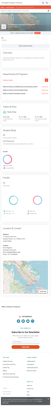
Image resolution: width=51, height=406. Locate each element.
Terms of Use (6, 394)
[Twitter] (18, 321)
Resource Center (31, 370)
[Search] (43, 2)
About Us (29, 385)
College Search (31, 361)
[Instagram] (32, 321)
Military (5, 370)
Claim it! (37, 33)
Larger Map (42, 291)
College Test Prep (8, 361)
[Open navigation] (47, 2)
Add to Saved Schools (25, 46)
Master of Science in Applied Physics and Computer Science (20, 86)
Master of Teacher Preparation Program (14, 93)
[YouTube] (28, 321)
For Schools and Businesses (11, 377)
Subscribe (25, 347)
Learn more (45, 86)
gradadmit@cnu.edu (13, 252)
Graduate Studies (8, 80)
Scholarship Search (32, 367)
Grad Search (30, 364)
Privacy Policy (7, 391)
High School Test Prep (9, 374)
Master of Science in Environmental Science (15, 90)
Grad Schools (10, 7)
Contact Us (30, 388)
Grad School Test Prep (9, 364)
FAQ (28, 392)
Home (2, 7)
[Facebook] (23, 321)
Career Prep (6, 367)
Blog (28, 395)
